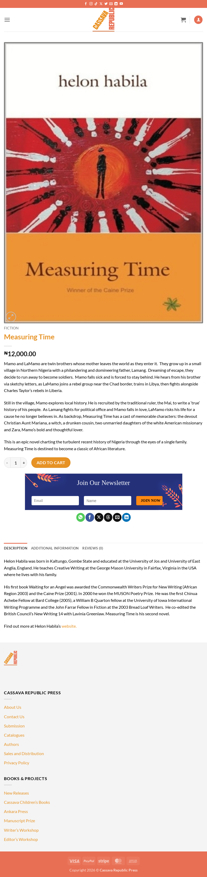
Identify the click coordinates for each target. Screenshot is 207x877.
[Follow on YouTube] (121, 4)
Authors (11, 744)
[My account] (198, 20)
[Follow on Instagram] (91, 4)
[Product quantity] (15, 462)
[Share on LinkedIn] (126, 517)
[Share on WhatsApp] (80, 517)
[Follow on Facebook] (85, 4)
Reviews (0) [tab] (92, 548)
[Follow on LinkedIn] (116, 4)
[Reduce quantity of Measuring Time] (7, 462)
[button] (7, 19)
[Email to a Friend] (117, 517)
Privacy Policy (16, 762)
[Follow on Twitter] (106, 4)
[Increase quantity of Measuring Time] (24, 462)
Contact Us (14, 716)
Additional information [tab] (55, 548)
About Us (12, 707)
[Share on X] (99, 517)
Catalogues (14, 734)
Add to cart (51, 462)
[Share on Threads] (108, 517)
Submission (14, 725)
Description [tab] (15, 548)
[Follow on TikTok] (96, 4)
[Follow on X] (101, 4)
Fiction (11, 328)
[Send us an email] (111, 4)
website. (69, 625)
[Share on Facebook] (89, 517)
